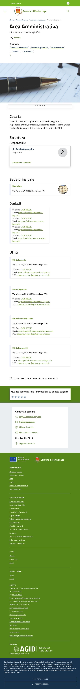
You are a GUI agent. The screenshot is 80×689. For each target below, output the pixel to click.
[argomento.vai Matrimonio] (28, 51)
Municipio (17, 186)
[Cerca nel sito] (68, 11)
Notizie (12, 556)
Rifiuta (40, 679)
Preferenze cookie (42, 670)
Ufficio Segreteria (19, 289)
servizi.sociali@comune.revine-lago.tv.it (35, 331)
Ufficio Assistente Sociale (22, 318)
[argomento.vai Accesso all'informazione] (19, 47)
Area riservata (14, 632)
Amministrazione (22, 20)
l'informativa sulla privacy (12, 672)
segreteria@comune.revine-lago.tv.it (34, 301)
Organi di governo (16, 471)
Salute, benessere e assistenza (20, 519)
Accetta (40, 684)
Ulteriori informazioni (22, 163)
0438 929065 (17, 594)
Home (12, 20)
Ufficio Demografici (20, 348)
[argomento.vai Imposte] (15, 51)
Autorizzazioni (14, 508)
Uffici (11, 478)
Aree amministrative (37, 20)
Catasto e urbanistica (17, 501)
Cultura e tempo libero (17, 540)
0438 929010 (26, 210)
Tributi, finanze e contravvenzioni (21, 536)
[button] (15, 3)
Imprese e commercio (17, 543)
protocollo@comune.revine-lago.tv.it (34, 272)
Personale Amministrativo (19, 485)
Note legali (13, 625)
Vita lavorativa (14, 522)
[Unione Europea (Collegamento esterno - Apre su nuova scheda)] (20, 459)
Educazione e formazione (18, 512)
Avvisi (12, 563)
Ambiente (13, 533)
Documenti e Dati (16, 489)
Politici (12, 482)
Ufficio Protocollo (19, 260)
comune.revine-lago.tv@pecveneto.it (33, 275)
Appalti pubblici (15, 515)
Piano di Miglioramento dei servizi (21, 635)
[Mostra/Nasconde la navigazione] (4, 10)
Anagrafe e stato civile (17, 505)
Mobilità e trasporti (16, 526)
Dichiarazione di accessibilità (19, 628)
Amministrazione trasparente (20, 621)
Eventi (12, 579)
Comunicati (13, 559)
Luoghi (12, 575)
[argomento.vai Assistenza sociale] (57, 47)
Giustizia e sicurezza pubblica (19, 529)
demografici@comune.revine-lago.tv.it (35, 360)
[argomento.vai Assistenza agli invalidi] (39, 47)
